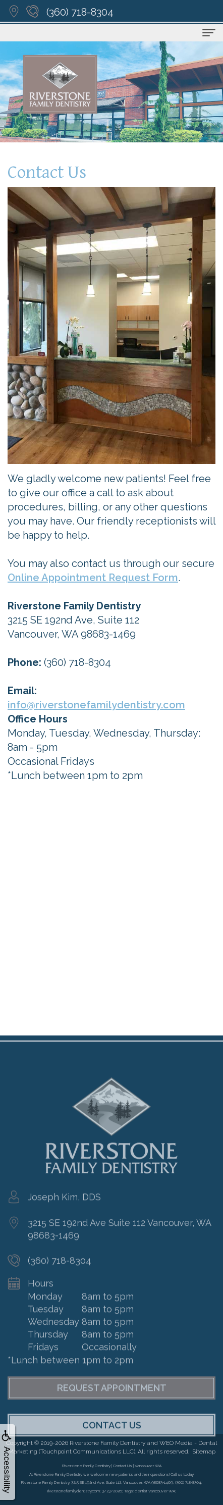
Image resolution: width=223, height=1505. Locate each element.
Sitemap (203, 1451)
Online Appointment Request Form (93, 578)
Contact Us (111, 1439)
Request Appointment (111, 1401)
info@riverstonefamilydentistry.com (96, 705)
